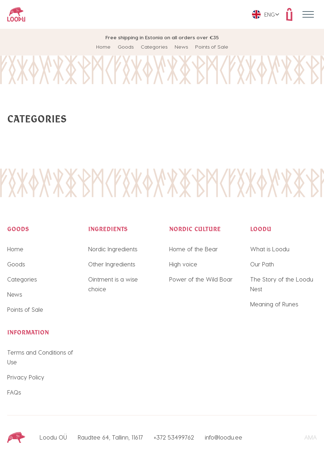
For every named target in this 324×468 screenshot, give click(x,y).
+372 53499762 (174, 437)
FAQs (14, 392)
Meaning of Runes (274, 304)
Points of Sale (211, 47)
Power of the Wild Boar (201, 279)
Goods (126, 47)
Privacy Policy (25, 377)
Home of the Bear (193, 249)
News (181, 47)
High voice (183, 264)
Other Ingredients (111, 264)
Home (103, 47)
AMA (310, 437)
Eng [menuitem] (269, 14)
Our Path (262, 264)
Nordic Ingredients (112, 249)
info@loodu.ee (223, 437)
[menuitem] (265, 14)
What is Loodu (269, 249)
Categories (154, 47)
